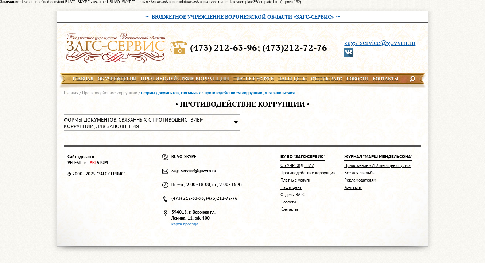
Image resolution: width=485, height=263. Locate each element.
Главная (71, 92)
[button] (152, 123)
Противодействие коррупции (109, 92)
